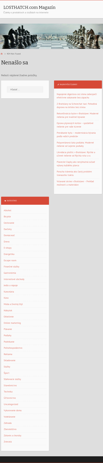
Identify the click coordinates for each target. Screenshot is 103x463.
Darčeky (8, 229)
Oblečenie (9, 316)
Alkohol (7, 210)
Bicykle (7, 216)
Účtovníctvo (10, 397)
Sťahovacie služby (12, 379)
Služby (7, 366)
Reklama (8, 354)
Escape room (10, 260)
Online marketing (12, 322)
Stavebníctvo (10, 385)
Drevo (6, 241)
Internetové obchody (14, 279)
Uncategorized (11, 404)
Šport (6, 373)
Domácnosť (9, 235)
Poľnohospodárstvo (13, 347)
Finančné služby (11, 266)
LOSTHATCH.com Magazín (29, 7)
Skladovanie (9, 360)
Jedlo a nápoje (11, 285)
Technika (8, 391)
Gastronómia (10, 272)
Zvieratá (8, 441)
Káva (6, 297)
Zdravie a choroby (12, 435)
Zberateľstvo (10, 429)
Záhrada (8, 423)
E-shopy (8, 247)
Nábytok (8, 310)
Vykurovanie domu (13, 410)
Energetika (9, 254)
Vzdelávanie (9, 416)
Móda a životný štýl (13, 304)
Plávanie (8, 329)
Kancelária (9, 291)
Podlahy (7, 335)
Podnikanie (9, 341)
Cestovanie (9, 222)
